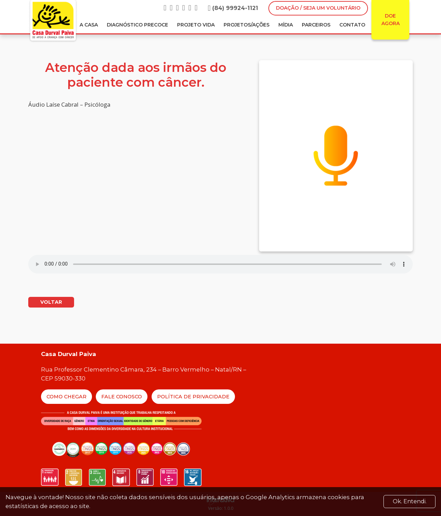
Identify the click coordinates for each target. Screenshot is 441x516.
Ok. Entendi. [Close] (410, 501)
